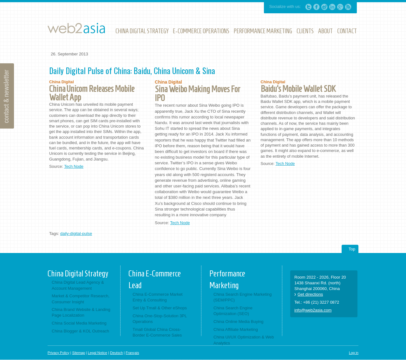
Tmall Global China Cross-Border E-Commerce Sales (157, 332)
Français (132, 353)
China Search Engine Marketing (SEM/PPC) (242, 297)
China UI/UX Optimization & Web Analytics (243, 340)
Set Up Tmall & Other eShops (160, 308)
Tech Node (73, 166)
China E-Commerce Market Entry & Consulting (158, 297)
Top (352, 249)
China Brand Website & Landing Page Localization (81, 312)
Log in (353, 353)
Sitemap (78, 353)
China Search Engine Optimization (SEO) (232, 311)
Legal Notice (97, 353)
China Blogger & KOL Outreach (80, 331)
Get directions (310, 294)
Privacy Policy (58, 353)
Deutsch (116, 353)
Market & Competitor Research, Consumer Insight (80, 299)
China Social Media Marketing (79, 323)
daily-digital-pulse (76, 233)
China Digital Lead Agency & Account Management (78, 285)
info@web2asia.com (312, 310)
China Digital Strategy (78, 273)
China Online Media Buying (238, 321)
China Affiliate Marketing (235, 329)
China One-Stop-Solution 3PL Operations (160, 318)
